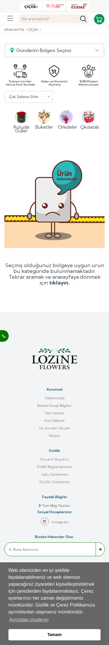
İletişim (54, 435)
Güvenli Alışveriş (54, 459)
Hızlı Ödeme (54, 420)
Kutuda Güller (21, 121)
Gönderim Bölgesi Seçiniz (44, 50)
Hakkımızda (55, 398)
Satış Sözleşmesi (54, 474)
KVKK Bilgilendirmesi (54, 467)
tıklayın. (59, 283)
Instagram (55, 522)
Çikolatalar (88, 119)
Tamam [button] (54, 634)
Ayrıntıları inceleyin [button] (29, 619)
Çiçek (33, 29)
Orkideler (66, 119)
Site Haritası (55, 413)
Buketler (43, 119)
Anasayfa (14, 29)
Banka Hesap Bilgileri (54, 405)
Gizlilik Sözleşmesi (55, 482)
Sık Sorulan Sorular (54, 428)
